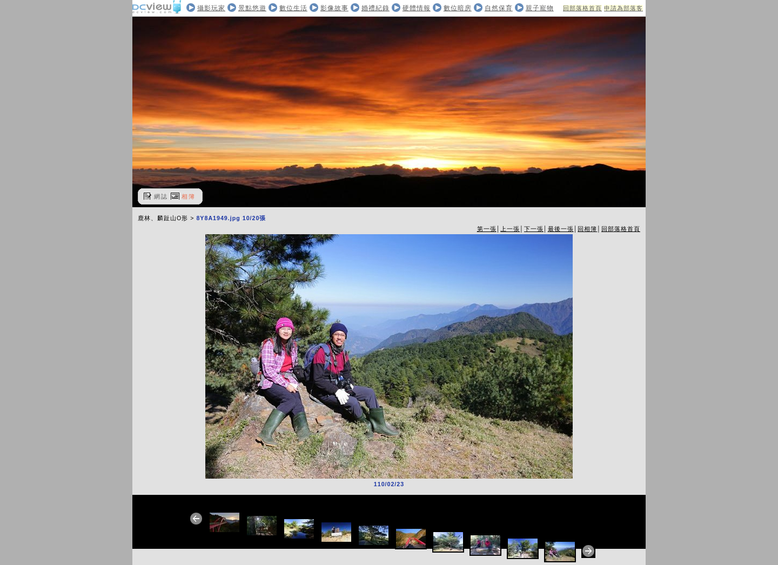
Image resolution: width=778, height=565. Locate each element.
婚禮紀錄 (375, 8)
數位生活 (293, 8)
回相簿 (587, 229)
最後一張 (561, 229)
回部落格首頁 (582, 8)
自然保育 (499, 8)
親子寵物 (540, 8)
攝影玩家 (211, 8)
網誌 (161, 196)
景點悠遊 (252, 8)
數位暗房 (458, 8)
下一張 (534, 229)
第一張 (487, 229)
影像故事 (334, 8)
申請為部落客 (623, 8)
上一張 (510, 229)
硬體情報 (417, 8)
